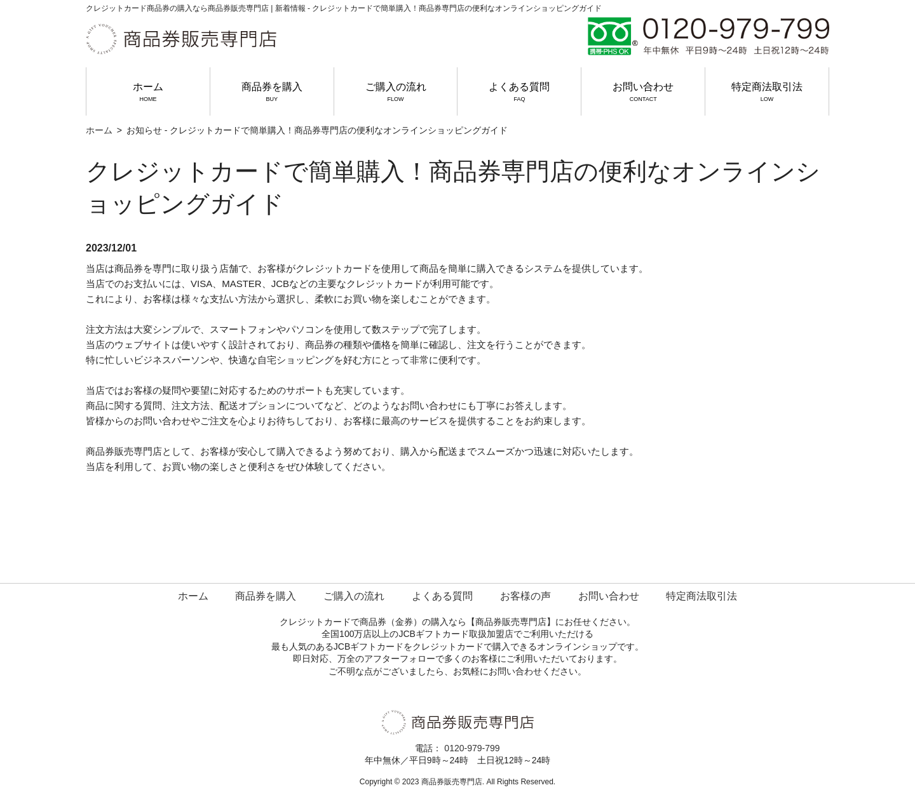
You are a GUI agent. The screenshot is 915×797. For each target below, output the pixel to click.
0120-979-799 (471, 748)
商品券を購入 (271, 92)
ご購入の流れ (395, 92)
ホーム (148, 92)
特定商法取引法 (767, 92)
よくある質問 (519, 92)
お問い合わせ (643, 92)
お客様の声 (525, 596)
